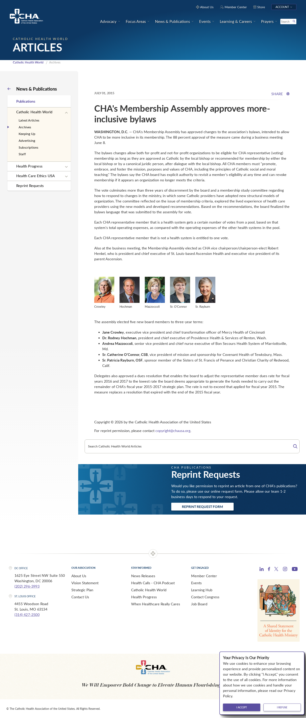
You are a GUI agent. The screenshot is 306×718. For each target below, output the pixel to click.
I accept (241, 707)
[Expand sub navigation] (66, 113)
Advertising (27, 140)
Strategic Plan (82, 589)
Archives (25, 127)
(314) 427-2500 (27, 614)
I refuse (282, 707)
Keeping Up (27, 134)
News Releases (143, 575)
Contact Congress (205, 596)
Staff (22, 154)
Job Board (199, 604)
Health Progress (29, 166)
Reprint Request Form (202, 506)
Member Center (204, 575)
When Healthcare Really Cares (155, 604)
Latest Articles (29, 120)
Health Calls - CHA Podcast (153, 582)
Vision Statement (84, 582)
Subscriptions (29, 147)
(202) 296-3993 (27, 586)
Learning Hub (201, 589)
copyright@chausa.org (172, 430)
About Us (78, 575)
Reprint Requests (30, 185)
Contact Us (80, 596)
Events (196, 582)
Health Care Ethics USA (35, 175)
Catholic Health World (28, 62)
